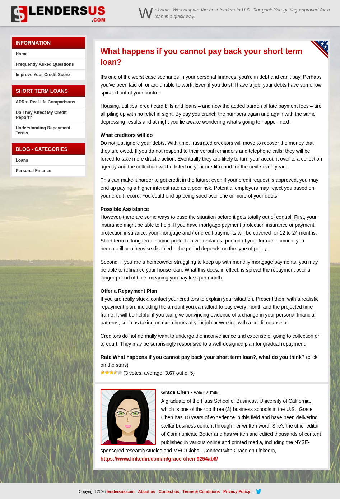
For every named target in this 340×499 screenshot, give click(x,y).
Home (21, 53)
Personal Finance (33, 170)
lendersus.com (121, 491)
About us (146, 491)
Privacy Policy (236, 491)
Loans (21, 160)
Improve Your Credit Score (42, 74)
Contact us (169, 491)
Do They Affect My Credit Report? (40, 115)
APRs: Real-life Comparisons (45, 102)
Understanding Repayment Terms (42, 130)
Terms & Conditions (201, 491)
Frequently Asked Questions (44, 64)
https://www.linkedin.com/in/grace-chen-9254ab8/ (159, 459)
